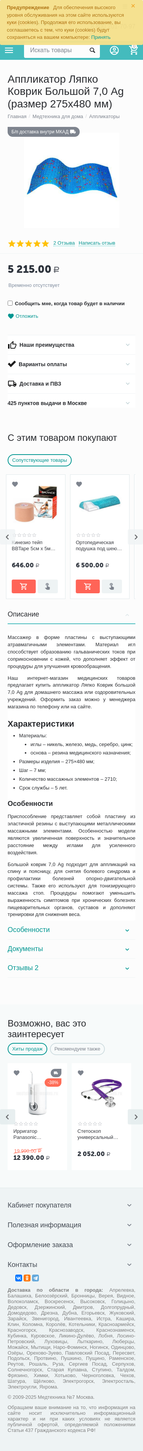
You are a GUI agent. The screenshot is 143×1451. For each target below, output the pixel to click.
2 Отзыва (64, 243)
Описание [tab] (70, 614)
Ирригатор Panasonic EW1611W (25, 1134)
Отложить (23, 316)
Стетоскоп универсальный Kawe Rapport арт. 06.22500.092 (98, 1134)
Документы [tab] (70, 949)
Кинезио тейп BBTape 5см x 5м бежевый (32, 546)
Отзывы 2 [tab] (70, 968)
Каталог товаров (9, 50)
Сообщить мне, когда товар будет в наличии (66, 303)
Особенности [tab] (70, 930)
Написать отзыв (97, 243)
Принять (101, 37)
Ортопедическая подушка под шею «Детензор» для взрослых (98, 546)
